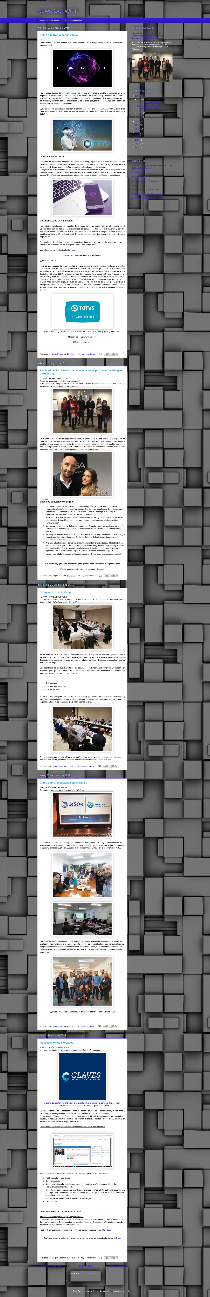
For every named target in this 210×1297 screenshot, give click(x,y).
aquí (73, 250)
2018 (137, 121)
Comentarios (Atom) (88, 1273)
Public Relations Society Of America (147, 189)
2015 (137, 132)
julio (139, 99)
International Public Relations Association (149, 181)
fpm (111, 1291)
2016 (137, 129)
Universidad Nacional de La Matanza (147, 194)
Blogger (133, 1291)
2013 (137, 140)
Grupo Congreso (139, 177)
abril (140, 117)
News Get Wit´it (57, 11)
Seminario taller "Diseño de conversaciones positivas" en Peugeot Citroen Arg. (147, 35)
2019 (137, 96)
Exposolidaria (138, 172)
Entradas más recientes (52, 1266)
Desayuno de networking (55, 592)
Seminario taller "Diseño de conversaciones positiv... (148, 107)
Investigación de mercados (56, 1042)
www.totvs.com (90, 337)
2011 (137, 147)
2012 (137, 143)
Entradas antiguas (116, 1266)
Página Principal (85, 1266)
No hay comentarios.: (87, 354)
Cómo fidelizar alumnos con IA (59, 35)
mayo (140, 113)
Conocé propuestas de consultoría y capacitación (61, 20)
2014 (137, 136)
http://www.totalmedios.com (143, 198)
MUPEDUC (137, 185)
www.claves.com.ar (69, 1173)
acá (109, 760)
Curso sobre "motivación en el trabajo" (64, 782)
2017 (137, 125)
